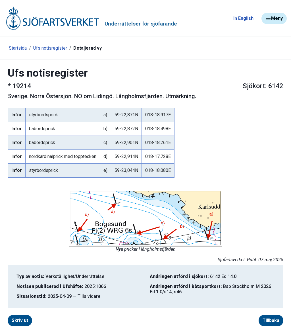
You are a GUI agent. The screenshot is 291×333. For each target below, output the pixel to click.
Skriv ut (20, 320)
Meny (274, 18)
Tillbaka (271, 320)
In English (243, 18)
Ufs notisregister (50, 48)
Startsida (18, 48)
